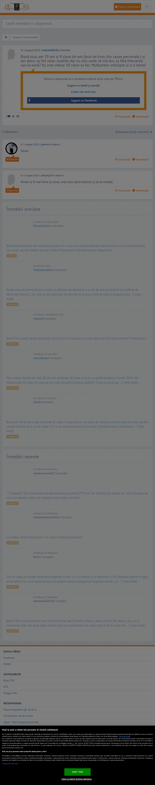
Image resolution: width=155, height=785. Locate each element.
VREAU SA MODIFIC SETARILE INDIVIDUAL (76, 779)
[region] (77, 755)
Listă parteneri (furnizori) (10, 763)
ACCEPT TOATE (77, 772)
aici (73, 743)
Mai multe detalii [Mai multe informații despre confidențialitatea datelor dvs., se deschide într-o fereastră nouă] (124, 736)
